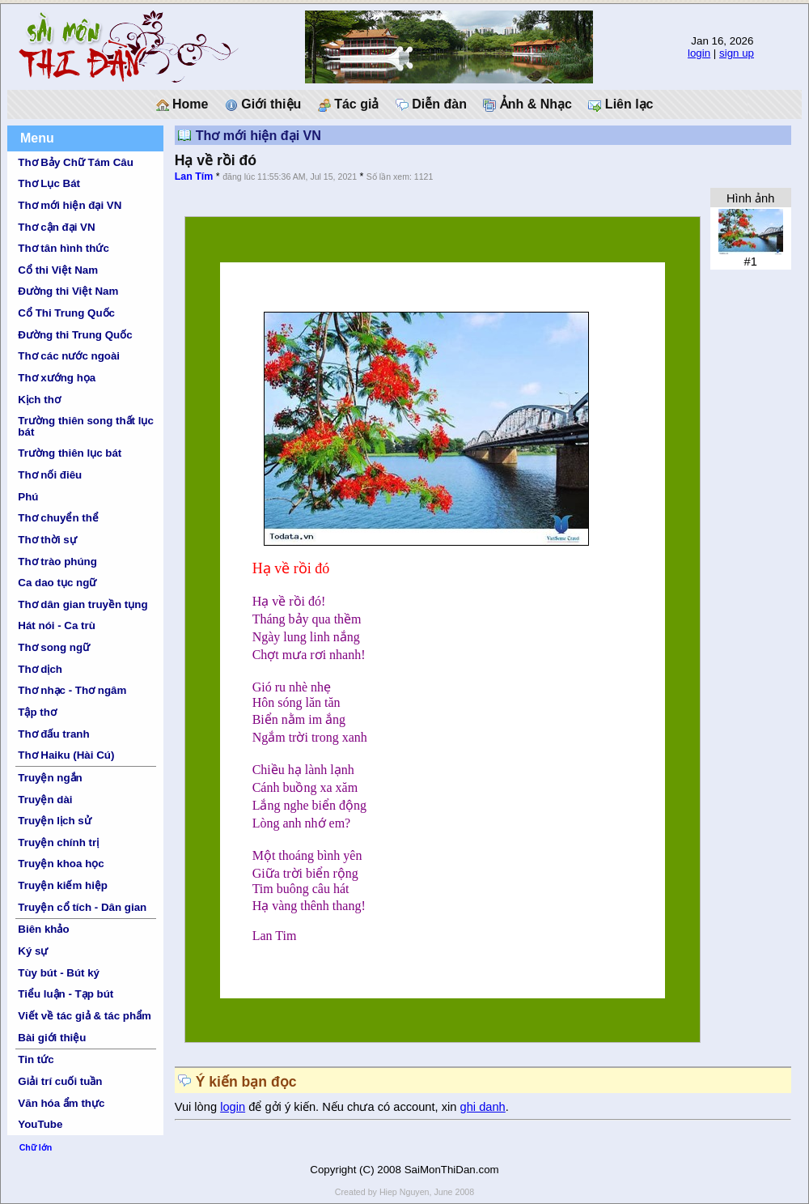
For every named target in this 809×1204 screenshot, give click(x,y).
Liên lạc (620, 104)
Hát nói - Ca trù (56, 625)
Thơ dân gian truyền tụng (82, 604)
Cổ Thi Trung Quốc (66, 313)
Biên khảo (43, 929)
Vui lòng (198, 1106)
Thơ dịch (40, 669)
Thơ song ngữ (54, 647)
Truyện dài (45, 799)
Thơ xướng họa (56, 378)
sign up (736, 53)
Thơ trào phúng (57, 561)
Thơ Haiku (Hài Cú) (66, 755)
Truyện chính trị (58, 842)
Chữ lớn (36, 1147)
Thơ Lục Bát (49, 183)
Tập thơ (37, 712)
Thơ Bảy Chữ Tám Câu (75, 162)
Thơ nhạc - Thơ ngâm (72, 690)
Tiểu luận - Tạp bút (65, 994)
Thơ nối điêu (50, 475)
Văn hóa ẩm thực (61, 1103)
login (699, 53)
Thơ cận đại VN (56, 227)
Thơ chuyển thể (58, 518)
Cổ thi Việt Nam (58, 270)
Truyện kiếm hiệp (63, 885)
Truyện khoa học (61, 863)
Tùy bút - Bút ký (59, 973)
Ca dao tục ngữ (57, 582)
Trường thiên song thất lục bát (86, 426)
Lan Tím (194, 176)
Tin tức (35, 1059)
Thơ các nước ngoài (69, 356)
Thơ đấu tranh (53, 734)
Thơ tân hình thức (63, 248)
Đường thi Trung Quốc (75, 335)
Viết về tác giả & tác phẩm (84, 1016)
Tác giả (348, 104)
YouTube (40, 1124)
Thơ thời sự (47, 540)
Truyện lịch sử (54, 821)
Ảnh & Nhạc (527, 104)
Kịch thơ (39, 400)
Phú (28, 497)
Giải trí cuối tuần (60, 1081)
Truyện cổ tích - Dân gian (82, 907)
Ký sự (33, 951)
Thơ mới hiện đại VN (69, 205)
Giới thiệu (263, 104)
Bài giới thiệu (52, 1038)
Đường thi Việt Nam (68, 291)
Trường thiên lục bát (69, 453)
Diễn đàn (431, 104)
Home (182, 104)
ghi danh (483, 1106)
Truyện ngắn (50, 778)
